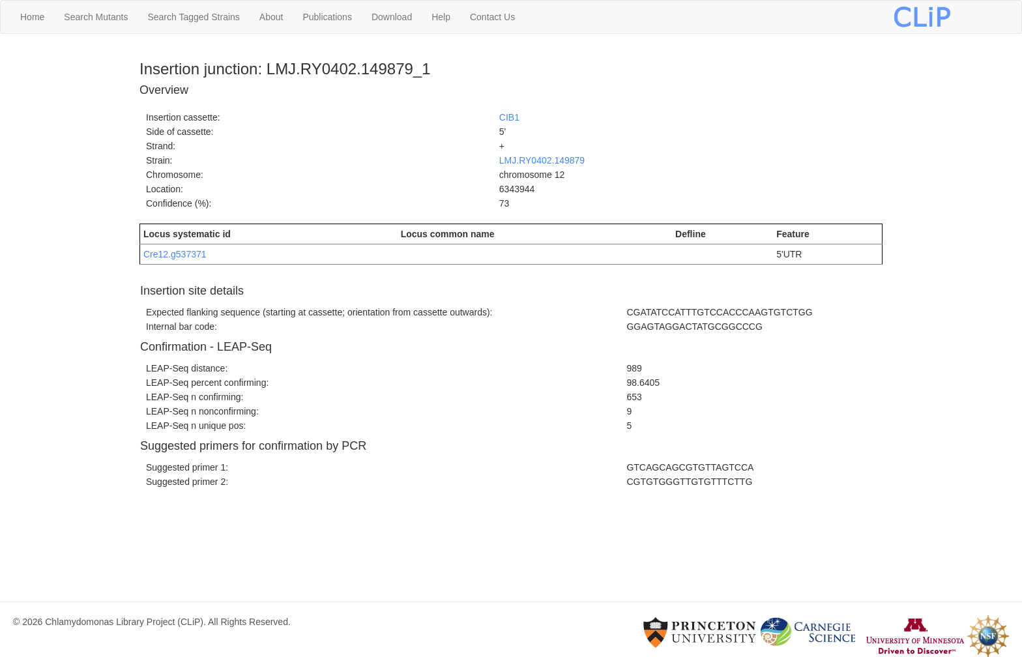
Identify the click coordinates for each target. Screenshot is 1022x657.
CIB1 (509, 117)
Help (440, 17)
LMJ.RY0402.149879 (542, 160)
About (271, 17)
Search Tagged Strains (193, 17)
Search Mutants (96, 17)
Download (392, 17)
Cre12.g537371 (175, 254)
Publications (327, 17)
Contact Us (492, 17)
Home (32, 17)
